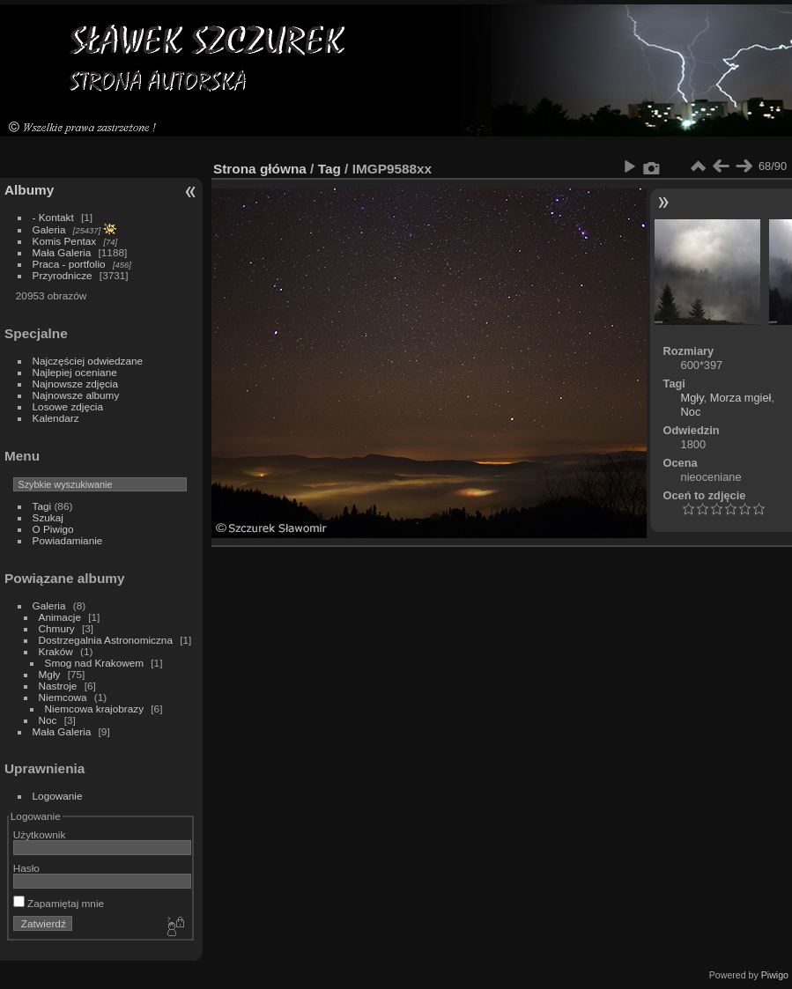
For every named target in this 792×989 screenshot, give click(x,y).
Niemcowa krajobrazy (94, 708)
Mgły (50, 674)
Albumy (29, 189)
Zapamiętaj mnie (58, 903)
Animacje (60, 617)
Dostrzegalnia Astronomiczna (106, 640)
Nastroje (58, 685)
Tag (329, 168)
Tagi (42, 506)
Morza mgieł (741, 397)
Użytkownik (39, 834)
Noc (48, 720)
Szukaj (48, 517)
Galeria (49, 229)
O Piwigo (53, 529)
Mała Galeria (62, 252)
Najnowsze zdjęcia (75, 383)
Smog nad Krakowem (94, 662)
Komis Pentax (65, 241)
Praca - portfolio (69, 263)
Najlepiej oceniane (75, 372)
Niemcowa (63, 697)
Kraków (56, 651)
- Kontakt (53, 217)
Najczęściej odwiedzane (88, 360)
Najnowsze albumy (76, 395)
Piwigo (774, 975)
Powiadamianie (68, 540)
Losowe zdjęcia (68, 406)
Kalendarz (56, 418)
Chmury (57, 628)
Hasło (26, 868)
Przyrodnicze (63, 275)
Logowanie (58, 795)
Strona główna (260, 168)
